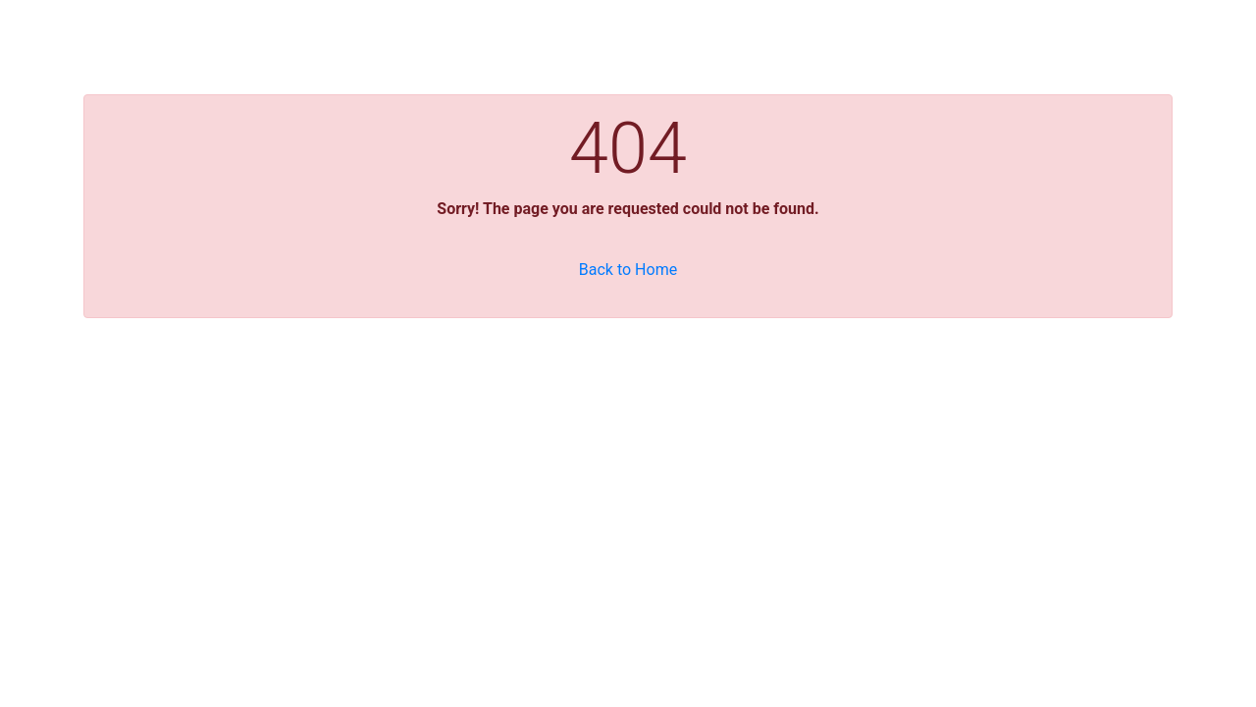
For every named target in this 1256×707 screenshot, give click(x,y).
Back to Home (628, 269)
